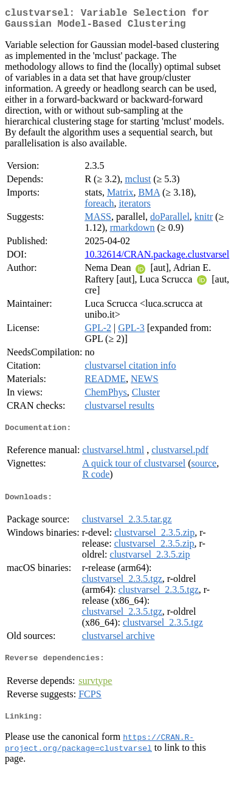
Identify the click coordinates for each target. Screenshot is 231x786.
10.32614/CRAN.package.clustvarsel (156, 259)
